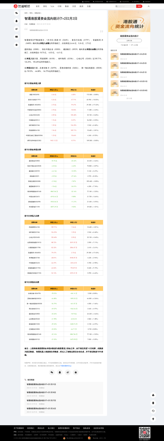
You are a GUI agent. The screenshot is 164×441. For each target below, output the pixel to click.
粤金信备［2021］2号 (99, 438)
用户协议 (76, 428)
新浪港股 (20, 435)
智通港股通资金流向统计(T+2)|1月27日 (41, 400)
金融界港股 (59, 435)
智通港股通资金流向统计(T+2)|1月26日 (41, 408)
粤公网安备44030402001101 (75, 438)
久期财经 (73, 435)
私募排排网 (92, 435)
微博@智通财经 (64, 428)
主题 (89, 6)
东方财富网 (43, 435)
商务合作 (41, 428)
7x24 (52, 6)
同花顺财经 (28, 435)
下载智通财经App (65, 366)
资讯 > (31, 13)
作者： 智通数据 (30, 24)
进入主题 (129, 98)
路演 (81, 6)
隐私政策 (86, 428)
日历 (74, 6)
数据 (67, 6)
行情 (59, 6)
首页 (38, 6)
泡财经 (85, 435)
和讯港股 (51, 435)
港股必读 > (38, 13)
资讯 (45, 6)
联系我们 (30, 428)
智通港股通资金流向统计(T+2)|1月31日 (41, 384)
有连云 (66, 435)
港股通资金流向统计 (129, 36)
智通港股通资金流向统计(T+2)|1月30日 (41, 392)
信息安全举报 (99, 428)
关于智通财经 (19, 428)
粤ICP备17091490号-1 (50, 438)
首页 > (26, 13)
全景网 (36, 435)
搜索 (139, 6)
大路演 (79, 435)
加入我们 (51, 428)
